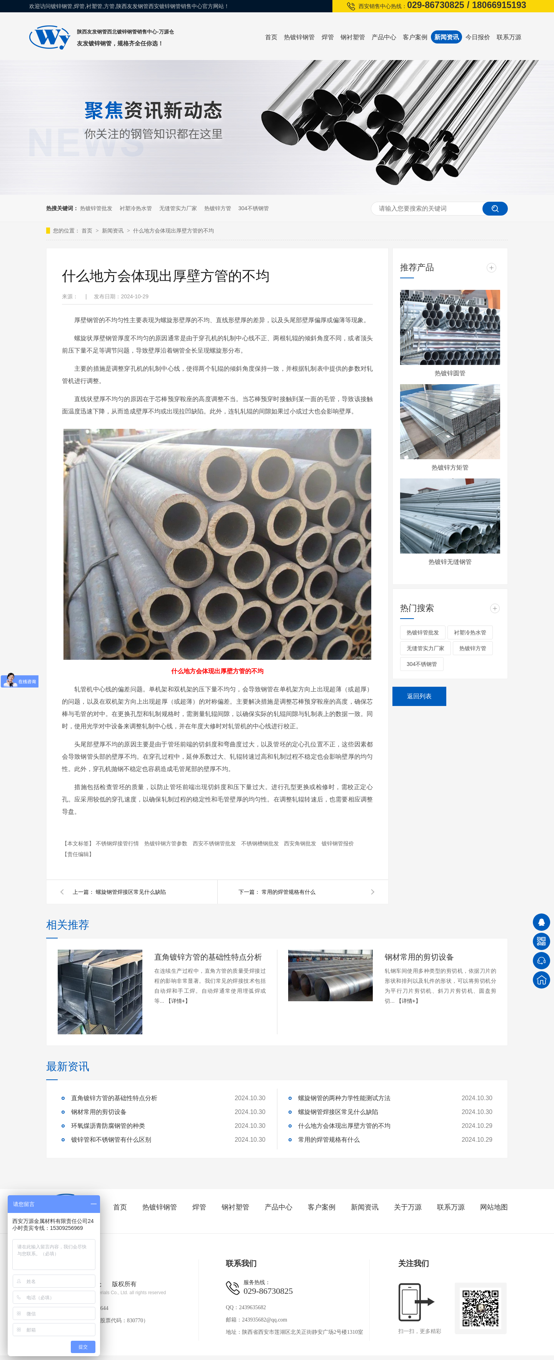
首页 (271, 36)
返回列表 (419, 696)
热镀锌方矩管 (450, 467)
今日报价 (478, 36)
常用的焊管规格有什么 (288, 892)
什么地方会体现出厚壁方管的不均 (173, 231)
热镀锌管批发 (96, 208)
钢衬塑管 (352, 36)
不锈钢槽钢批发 (260, 843)
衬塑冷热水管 (136, 208)
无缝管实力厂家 (178, 208)
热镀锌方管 (217, 208)
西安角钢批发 (301, 843)
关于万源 (408, 1207)
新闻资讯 (446, 36)
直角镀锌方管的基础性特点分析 (208, 957)
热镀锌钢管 (299, 36)
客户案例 (415, 36)
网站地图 (494, 1207)
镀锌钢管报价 (338, 843)
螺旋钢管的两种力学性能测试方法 (344, 1098)
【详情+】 (178, 1001)
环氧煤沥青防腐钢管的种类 (108, 1125)
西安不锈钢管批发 (215, 843)
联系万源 (509, 36)
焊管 (328, 36)
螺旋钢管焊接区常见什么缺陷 (131, 892)
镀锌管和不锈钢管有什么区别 (111, 1139)
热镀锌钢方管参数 (166, 843)
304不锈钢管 (253, 208)
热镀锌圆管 (450, 373)
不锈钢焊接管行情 (118, 843)
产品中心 (384, 36)
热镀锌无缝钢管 (450, 562)
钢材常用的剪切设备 (419, 957)
